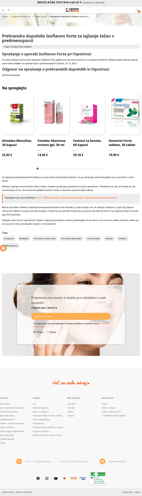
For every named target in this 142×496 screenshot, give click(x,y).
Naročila (70, 408)
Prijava (40, 332)
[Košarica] (137, 10)
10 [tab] (73, 169)
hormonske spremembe (71, 238)
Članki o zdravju (108, 408)
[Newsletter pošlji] (107, 316)
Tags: (5, 232)
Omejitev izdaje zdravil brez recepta (48, 427)
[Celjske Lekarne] (72, 10)
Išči (34, 404)
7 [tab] (61, 169)
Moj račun (71, 404)
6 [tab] (57, 169)
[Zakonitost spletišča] (98, 478)
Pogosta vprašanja (41, 431)
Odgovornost (38, 423)
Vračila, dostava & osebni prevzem (47, 435)
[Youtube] (56, 478)
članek (39, 197)
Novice (105, 404)
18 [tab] (104, 169)
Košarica (71, 415)
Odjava (52, 332)
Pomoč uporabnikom (42, 419)
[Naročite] (71, 316)
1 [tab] (38, 169)
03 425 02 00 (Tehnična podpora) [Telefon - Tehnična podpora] (73, 461)
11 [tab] (77, 169)
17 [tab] (100, 169)
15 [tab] (92, 169)
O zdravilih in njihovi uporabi (113, 415)
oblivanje (109, 238)
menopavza (9, 238)
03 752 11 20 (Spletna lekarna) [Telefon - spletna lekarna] (38, 461)
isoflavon (122, 238)
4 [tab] (49, 169)
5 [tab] (53, 169)
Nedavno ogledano (41, 408)
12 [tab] (81, 169)
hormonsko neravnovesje (44, 238)
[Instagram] (47, 478)
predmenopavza (11, 245)
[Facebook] (38, 478)
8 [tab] (65, 169)
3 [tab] (45, 169)
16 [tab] (96, 169)
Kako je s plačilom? (41, 411)
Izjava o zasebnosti (24, 492)
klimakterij (23, 238)
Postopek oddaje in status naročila (47, 415)
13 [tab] (84, 169)
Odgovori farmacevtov (111, 411)
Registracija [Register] (128, 492)
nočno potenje (93, 238)
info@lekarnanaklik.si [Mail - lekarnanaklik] (117, 461)
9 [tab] (69, 169)
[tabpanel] (18, 125)
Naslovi (70, 411)
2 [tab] (42, 169)
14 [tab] (88, 169)
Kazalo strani (7, 492)
